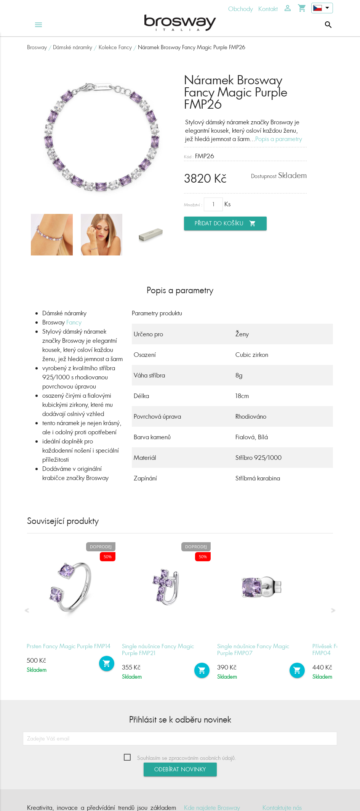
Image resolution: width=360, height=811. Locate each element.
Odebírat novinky (180, 769)
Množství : (193, 204)
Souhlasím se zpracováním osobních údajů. (186, 757)
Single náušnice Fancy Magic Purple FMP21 (158, 649)
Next (333, 610)
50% (108, 556)
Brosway (37, 47)
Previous (26, 610)
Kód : (189, 156)
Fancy (74, 322)
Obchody (240, 9)
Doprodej (101, 546)
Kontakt (268, 9)
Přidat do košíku (225, 223)
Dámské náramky (72, 47)
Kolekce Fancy (115, 47)
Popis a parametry (278, 139)
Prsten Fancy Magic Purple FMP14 (68, 646)
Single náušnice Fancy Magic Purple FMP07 (253, 649)
